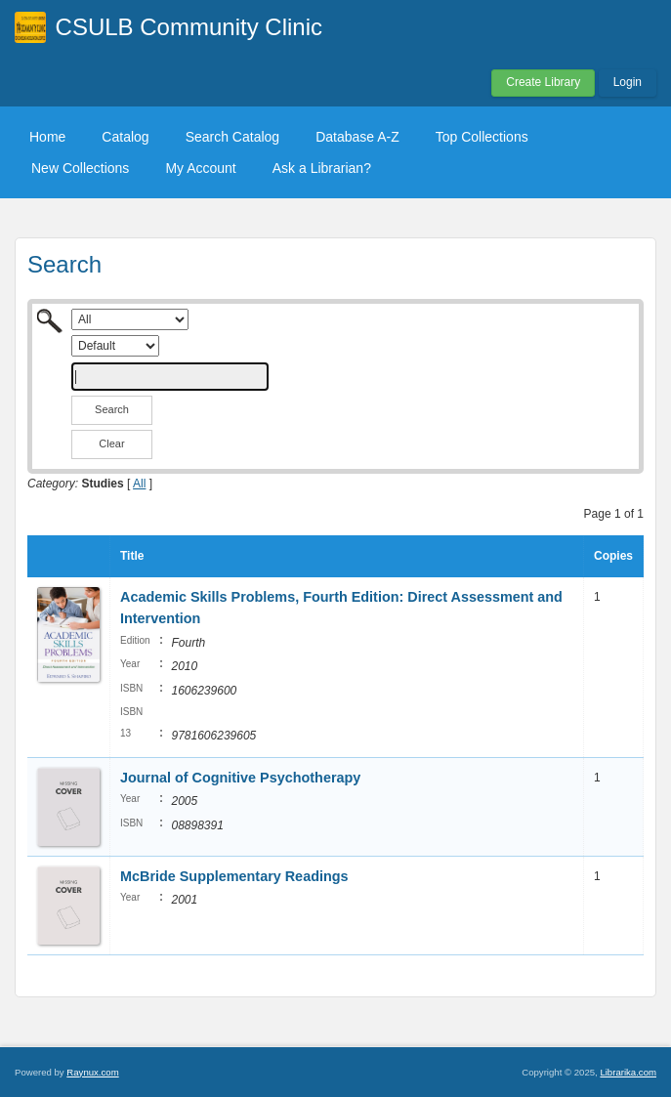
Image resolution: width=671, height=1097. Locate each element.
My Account (200, 168)
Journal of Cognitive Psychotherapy (242, 777)
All (139, 483)
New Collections (80, 168)
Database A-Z (357, 137)
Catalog (125, 137)
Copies (613, 556)
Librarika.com (628, 1072)
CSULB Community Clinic (189, 27)
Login (627, 82)
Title (132, 556)
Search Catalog (233, 137)
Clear (111, 443)
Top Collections (482, 137)
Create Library (543, 82)
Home (47, 137)
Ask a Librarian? (322, 168)
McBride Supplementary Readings (234, 876)
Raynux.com (92, 1072)
